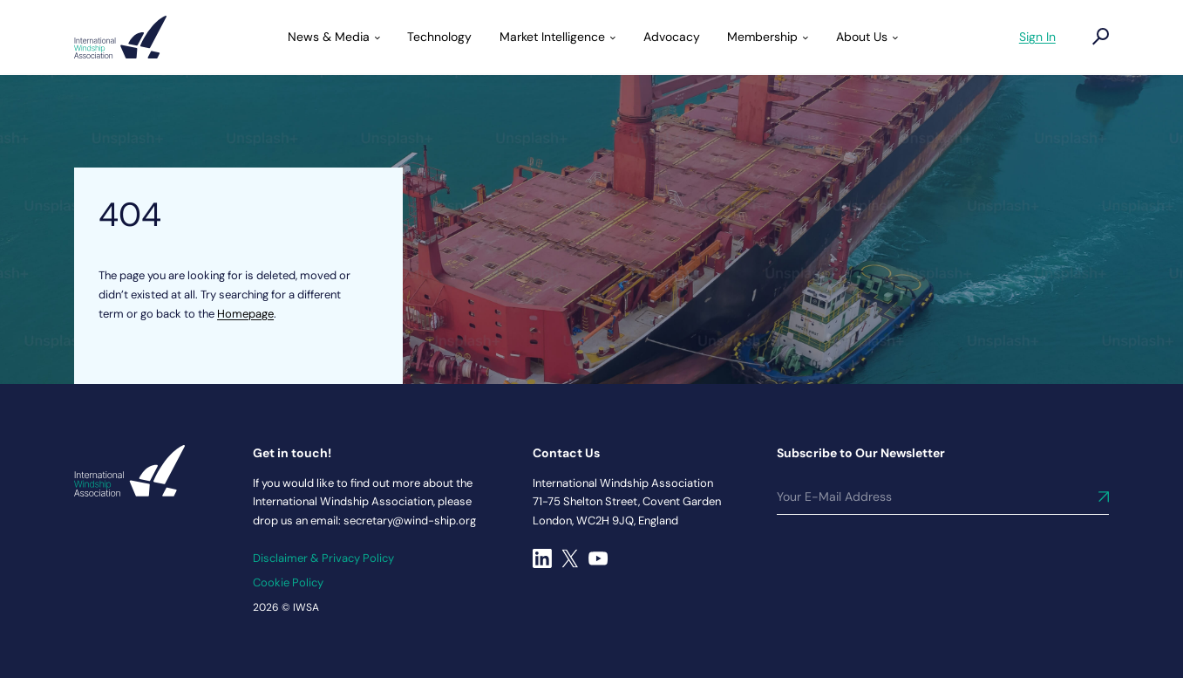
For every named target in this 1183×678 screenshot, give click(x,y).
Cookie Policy (288, 582)
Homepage (245, 313)
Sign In (1037, 37)
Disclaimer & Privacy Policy (323, 558)
